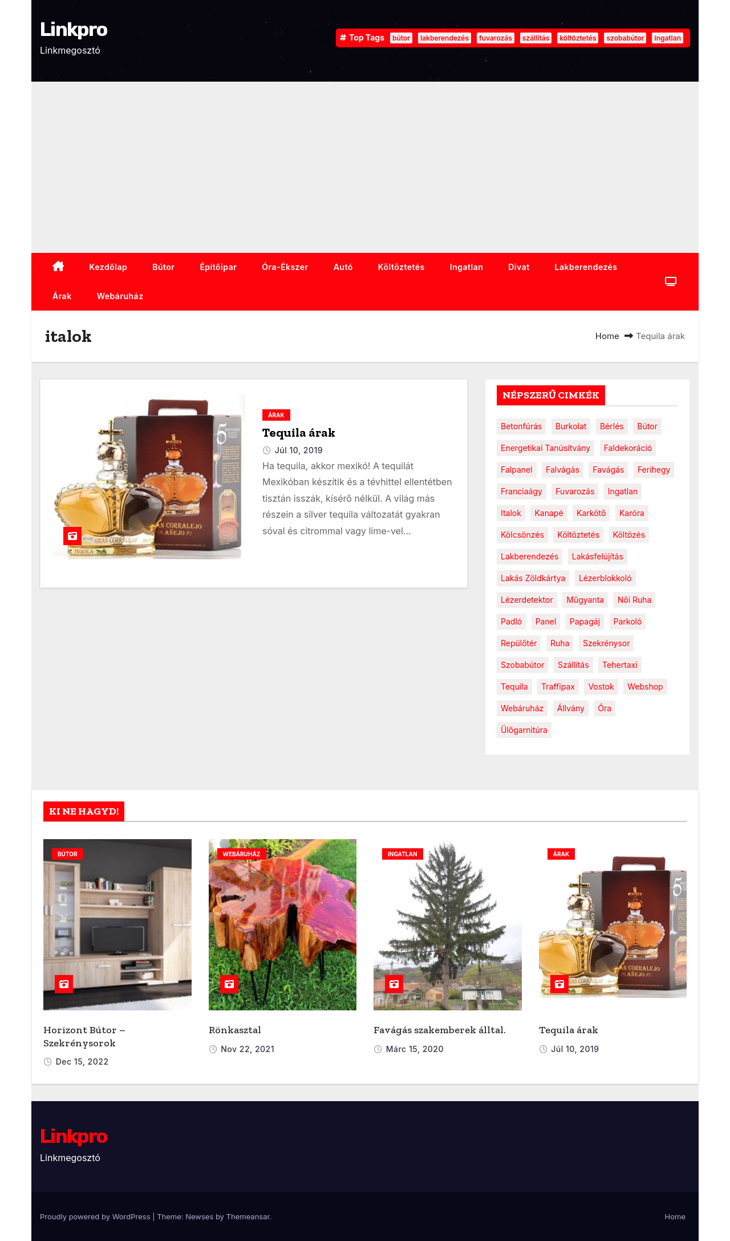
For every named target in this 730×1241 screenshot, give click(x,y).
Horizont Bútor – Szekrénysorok (84, 1036)
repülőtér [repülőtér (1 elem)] (519, 643)
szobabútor (625, 38)
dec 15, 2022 (82, 1061)
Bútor (163, 267)
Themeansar (248, 1216)
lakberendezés (444, 38)
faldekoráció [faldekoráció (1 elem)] (628, 448)
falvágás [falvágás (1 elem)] (562, 469)
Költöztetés (401, 267)
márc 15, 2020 (415, 1049)
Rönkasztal (235, 1030)
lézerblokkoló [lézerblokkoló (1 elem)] (605, 578)
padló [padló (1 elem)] (511, 621)
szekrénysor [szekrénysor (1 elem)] (606, 643)
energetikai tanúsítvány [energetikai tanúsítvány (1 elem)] (545, 448)
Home (607, 336)
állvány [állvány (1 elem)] (571, 708)
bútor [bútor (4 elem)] (647, 426)
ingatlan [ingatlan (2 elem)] (623, 491)
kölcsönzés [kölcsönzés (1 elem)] (522, 534)
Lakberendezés (586, 267)
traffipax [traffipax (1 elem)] (558, 686)
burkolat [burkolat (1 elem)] (571, 426)
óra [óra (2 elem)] (604, 708)
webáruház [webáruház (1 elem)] (522, 708)
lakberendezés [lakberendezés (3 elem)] (529, 556)
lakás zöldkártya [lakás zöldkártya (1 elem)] (533, 578)
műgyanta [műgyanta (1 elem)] (585, 600)
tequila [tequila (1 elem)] (514, 686)
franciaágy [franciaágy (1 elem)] (521, 491)
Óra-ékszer (285, 267)
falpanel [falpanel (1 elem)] (517, 469)
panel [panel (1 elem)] (546, 621)
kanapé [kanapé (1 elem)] (548, 513)
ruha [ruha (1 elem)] (559, 643)
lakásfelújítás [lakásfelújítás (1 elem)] (597, 556)
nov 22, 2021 (247, 1049)
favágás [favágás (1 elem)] (608, 469)
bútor (401, 38)
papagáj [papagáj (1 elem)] (585, 621)
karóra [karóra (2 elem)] (631, 513)
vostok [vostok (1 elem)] (601, 686)
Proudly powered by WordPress (96, 1216)
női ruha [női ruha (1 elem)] (635, 600)
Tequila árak (298, 432)
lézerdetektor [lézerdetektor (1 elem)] (527, 600)
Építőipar (218, 267)
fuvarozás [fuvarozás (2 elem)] (574, 491)
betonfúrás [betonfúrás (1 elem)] (521, 426)
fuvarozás (495, 38)
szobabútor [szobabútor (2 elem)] (522, 665)
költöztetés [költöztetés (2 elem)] (578, 534)
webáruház (120, 296)
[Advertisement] (365, 167)
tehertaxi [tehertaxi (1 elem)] (620, 665)
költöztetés (577, 38)
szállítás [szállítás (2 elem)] (573, 665)
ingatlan (667, 38)
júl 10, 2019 (299, 450)
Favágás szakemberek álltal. (440, 1030)
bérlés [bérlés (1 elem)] (612, 426)
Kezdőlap (109, 267)
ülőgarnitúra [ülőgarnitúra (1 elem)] (524, 730)
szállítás (535, 38)
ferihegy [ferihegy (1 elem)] (654, 469)
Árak (62, 296)
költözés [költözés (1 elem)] (629, 534)
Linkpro (73, 29)
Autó (343, 267)
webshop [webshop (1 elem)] (645, 686)
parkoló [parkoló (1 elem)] (628, 621)
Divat (518, 267)
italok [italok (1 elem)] (511, 513)
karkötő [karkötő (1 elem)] (591, 513)
